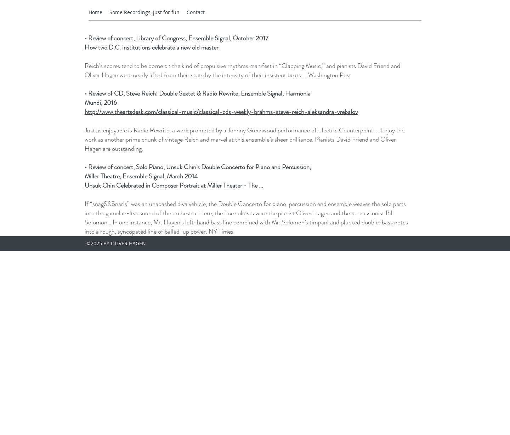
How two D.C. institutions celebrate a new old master (152, 47)
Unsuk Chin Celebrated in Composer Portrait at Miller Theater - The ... (174, 185)
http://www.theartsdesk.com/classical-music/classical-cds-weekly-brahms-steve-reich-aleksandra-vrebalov (221, 111)
